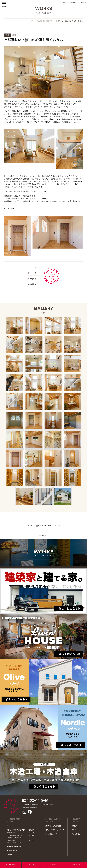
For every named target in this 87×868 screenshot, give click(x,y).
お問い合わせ (76, 864)
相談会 (54, 864)
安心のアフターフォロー (14, 843)
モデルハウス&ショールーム (54, 830)
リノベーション (11, 850)
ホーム (8, 826)
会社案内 (31, 830)
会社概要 (31, 835)
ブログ (74, 830)
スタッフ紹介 (76, 834)
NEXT (57, 525)
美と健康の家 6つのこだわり (15, 835)
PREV (29, 525)
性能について (11, 833)
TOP (31, 21)
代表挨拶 (31, 833)
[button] (6, 149)
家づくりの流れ (11, 840)
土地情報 (9, 854)
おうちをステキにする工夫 (14, 838)
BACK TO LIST (44, 525)
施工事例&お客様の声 (44, 21)
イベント (32, 864)
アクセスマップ (33, 840)
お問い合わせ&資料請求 (53, 826)
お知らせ (75, 826)
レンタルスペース (51, 834)
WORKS (43, 552)
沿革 (30, 838)
